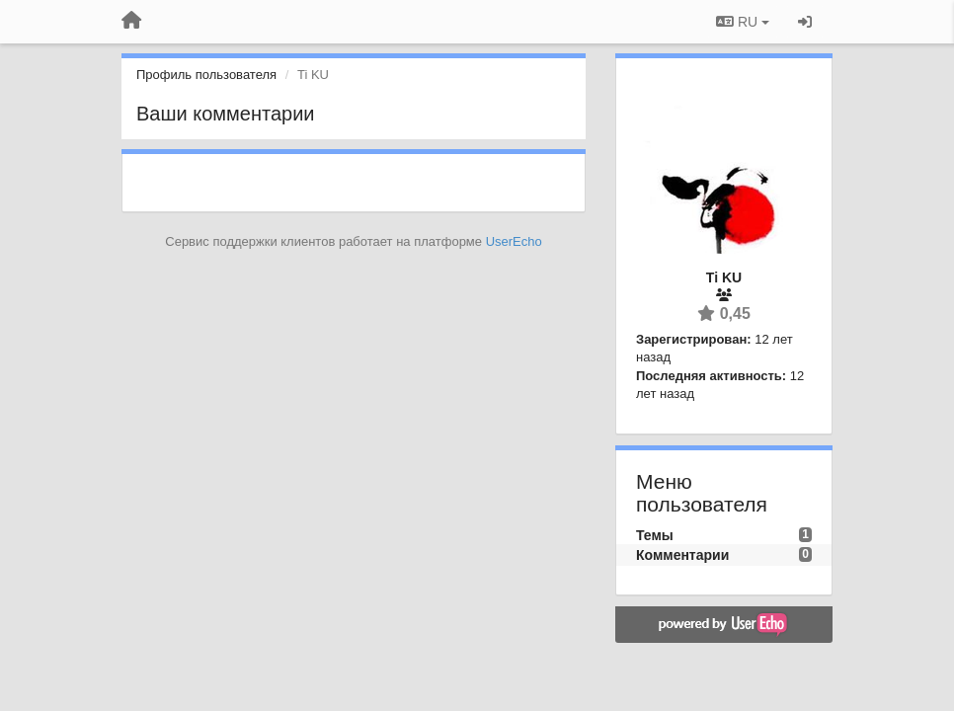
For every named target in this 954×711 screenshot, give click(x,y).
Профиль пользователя (206, 74)
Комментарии (682, 555)
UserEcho (514, 241)
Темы (655, 535)
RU (742, 22)
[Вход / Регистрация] (805, 22)
